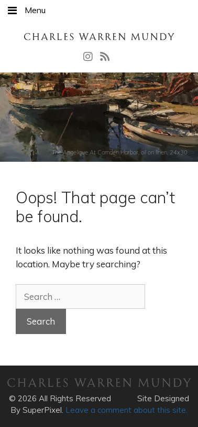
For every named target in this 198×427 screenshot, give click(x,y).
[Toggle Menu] (12, 10)
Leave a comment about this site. (126, 410)
